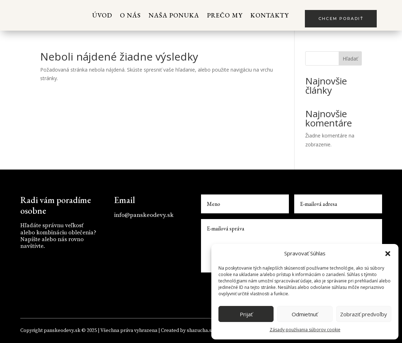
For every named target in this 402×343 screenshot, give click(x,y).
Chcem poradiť (340, 18)
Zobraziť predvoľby (363, 314)
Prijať (246, 314)
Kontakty (269, 15)
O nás (130, 15)
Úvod (102, 15)
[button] (387, 253)
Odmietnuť (305, 314)
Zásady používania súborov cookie (305, 330)
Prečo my (225, 15)
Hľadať (350, 58)
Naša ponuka (174, 15)
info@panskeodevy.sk (144, 215)
